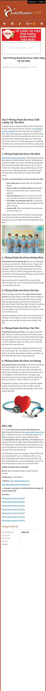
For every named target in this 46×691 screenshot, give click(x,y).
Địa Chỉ (5, 541)
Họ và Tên (6, 535)
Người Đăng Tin (8, 532)
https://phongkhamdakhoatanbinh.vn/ (16, 484)
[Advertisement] (22, 92)
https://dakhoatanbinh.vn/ (19, 481)
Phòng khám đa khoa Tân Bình (13, 498)
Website (5, 544)
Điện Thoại (6, 538)
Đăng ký (41, 2)
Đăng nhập (32, 2)
